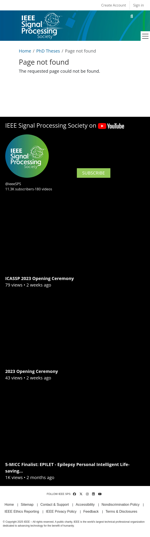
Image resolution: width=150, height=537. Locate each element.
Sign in (138, 5)
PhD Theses (48, 51)
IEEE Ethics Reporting (22, 511)
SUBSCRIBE (93, 173)
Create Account (113, 5)
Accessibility (85, 504)
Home (25, 51)
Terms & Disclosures (121, 511)
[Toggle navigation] (145, 36)
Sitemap (27, 504)
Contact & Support (54, 504)
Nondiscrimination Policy (120, 504)
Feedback (91, 511)
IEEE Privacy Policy (61, 511)
